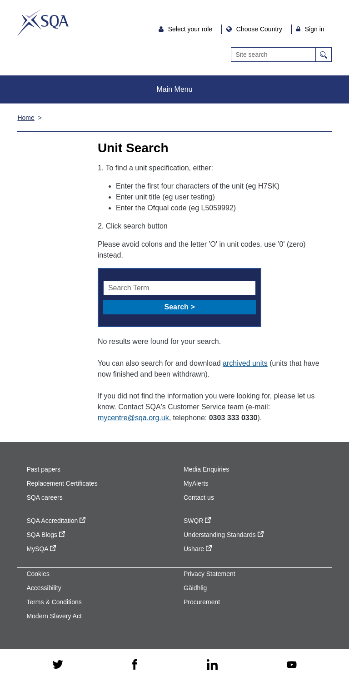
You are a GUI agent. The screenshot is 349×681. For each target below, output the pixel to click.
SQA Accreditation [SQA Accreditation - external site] (55, 520)
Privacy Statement (209, 573)
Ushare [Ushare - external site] (198, 548)
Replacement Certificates (61, 483)
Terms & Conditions (53, 602)
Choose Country (260, 29)
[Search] (273, 54)
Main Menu (174, 89)
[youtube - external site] (292, 665)
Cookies (38, 573)
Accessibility (43, 588)
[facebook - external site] (134, 665)
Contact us (199, 497)
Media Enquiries (206, 469)
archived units (245, 363)
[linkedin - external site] (212, 665)
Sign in (314, 29)
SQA (43, 22)
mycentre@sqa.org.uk (133, 418)
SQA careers (44, 497)
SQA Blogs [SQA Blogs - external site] (45, 534)
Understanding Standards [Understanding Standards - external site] (224, 534)
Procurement (202, 602)
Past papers (43, 469)
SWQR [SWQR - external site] (197, 520)
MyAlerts (196, 483)
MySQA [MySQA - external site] (40, 548)
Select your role (191, 29)
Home (25, 117)
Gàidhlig (195, 588)
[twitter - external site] (57, 665)
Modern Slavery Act (53, 616)
